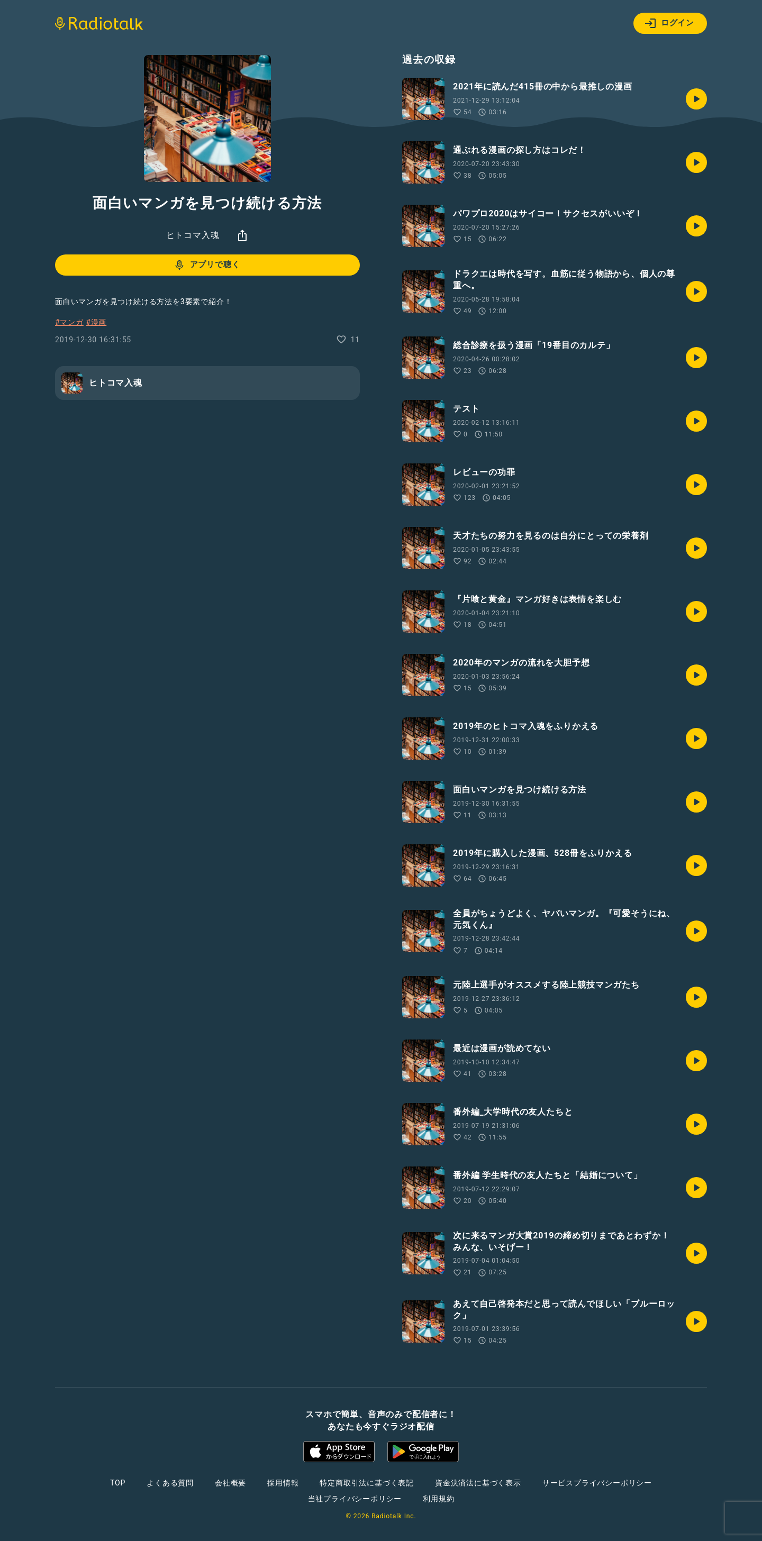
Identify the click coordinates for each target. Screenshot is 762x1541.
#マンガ (69, 322)
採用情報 (282, 1483)
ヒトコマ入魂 (193, 235)
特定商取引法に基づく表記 (367, 1483)
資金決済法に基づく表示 (478, 1483)
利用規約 (438, 1498)
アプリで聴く (206, 265)
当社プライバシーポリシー (355, 1498)
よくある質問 (170, 1483)
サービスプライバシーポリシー (597, 1483)
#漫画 (96, 322)
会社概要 (230, 1483)
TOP (117, 1483)
